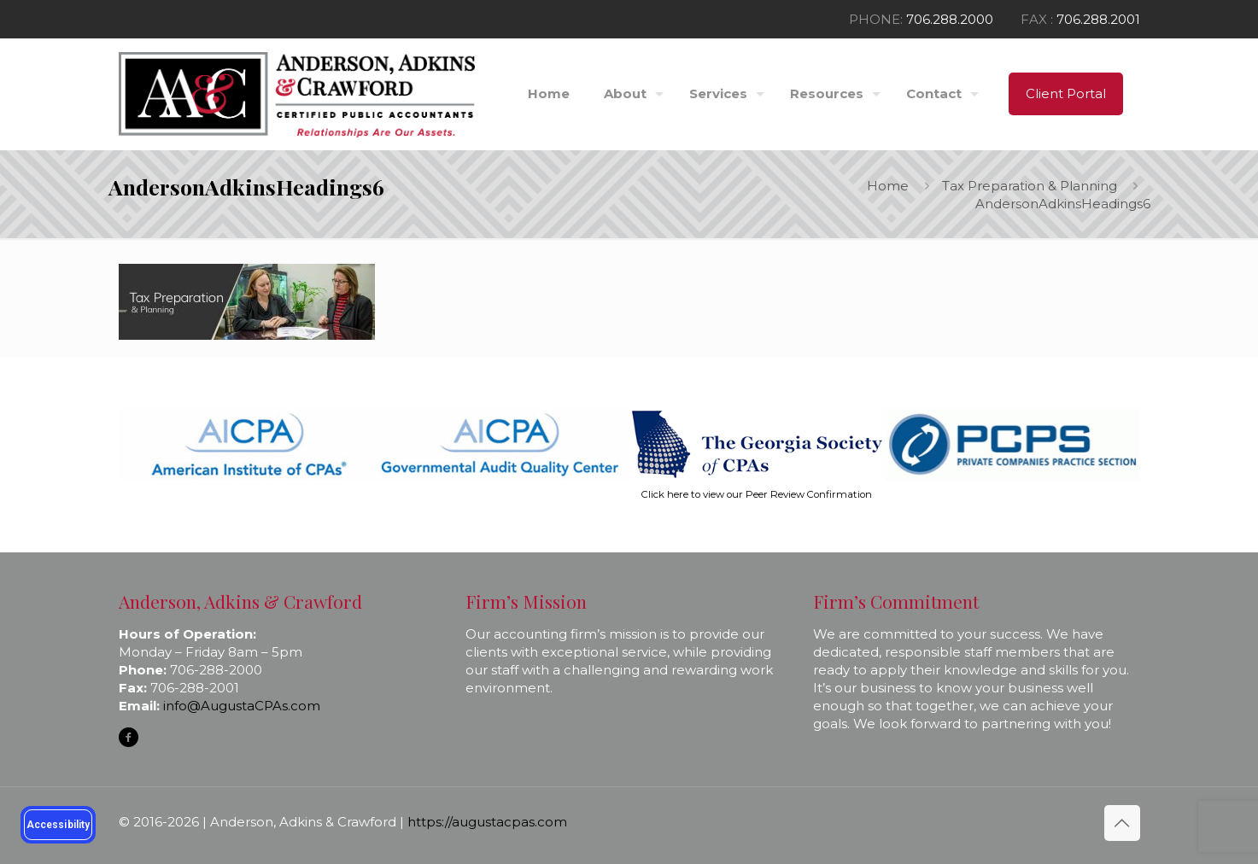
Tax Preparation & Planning (1029, 186)
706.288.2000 (949, 19)
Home (888, 186)
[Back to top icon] (1122, 823)
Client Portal (1066, 93)
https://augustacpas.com (487, 822)
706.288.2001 (1098, 19)
